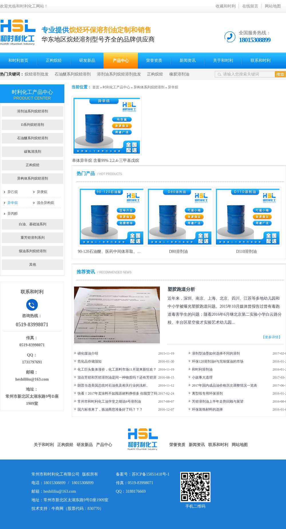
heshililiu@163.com (32, 379)
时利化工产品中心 (116, 87)
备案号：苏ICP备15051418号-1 (142, 474)
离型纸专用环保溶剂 (207, 393)
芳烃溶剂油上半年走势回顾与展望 (217, 401)
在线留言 (250, 6)
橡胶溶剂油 (179, 74)
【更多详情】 (271, 337)
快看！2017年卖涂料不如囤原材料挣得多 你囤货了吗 (117, 393)
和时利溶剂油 (202, 369)
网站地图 (273, 6)
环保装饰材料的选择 (207, 409)
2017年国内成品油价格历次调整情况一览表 (224, 385)
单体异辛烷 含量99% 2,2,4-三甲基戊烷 (105, 160)
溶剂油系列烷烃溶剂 (32, 111)
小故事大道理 (202, 377)
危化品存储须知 (90, 361)
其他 (32, 264)
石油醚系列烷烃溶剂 (73, 74)
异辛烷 (173, 87)
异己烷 (12, 192)
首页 (95, 87)
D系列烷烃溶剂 (32, 125)
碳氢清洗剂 (32, 152)
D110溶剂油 (246, 251)
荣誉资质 (154, 60)
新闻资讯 (188, 60)
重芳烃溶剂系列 (33, 238)
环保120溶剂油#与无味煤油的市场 (217, 361)
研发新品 (87, 60)
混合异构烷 (45, 203)
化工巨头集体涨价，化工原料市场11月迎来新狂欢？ (117, 369)
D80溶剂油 (178, 251)
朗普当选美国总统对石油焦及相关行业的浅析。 (114, 385)
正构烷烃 (54, 60)
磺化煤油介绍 (88, 353)
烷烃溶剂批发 (37, 74)
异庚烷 (42, 192)
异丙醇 (12, 214)
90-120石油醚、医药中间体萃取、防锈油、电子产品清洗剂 (129, 251)
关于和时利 (223, 60)
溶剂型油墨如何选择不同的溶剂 (216, 353)
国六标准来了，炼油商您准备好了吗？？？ (110, 409)
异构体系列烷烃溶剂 (149, 87)
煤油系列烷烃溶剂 (32, 251)
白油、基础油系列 (32, 224)
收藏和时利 (226, 6)
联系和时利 (261, 60)
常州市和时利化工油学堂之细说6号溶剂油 (109, 401)
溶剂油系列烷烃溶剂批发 (119, 74)
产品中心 (121, 60)
